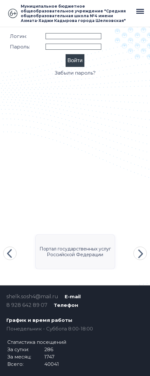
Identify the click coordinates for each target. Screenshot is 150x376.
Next (140, 253)
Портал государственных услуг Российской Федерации (75, 251)
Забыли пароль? (75, 73)
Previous (10, 253)
